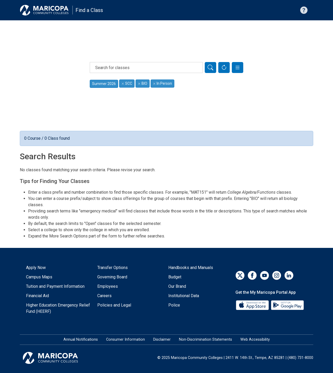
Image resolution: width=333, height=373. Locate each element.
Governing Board (112, 276)
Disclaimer (162, 339)
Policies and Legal (114, 305)
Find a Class (89, 10)
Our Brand (177, 286)
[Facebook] (252, 275)
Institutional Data (183, 295)
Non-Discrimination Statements (205, 339)
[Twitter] (240, 275)
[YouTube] (264, 275)
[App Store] (252, 304)
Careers (104, 295)
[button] (237, 67)
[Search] (210, 67)
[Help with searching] (304, 10)
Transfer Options (112, 267)
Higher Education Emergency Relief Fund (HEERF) (58, 308)
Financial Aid (37, 295)
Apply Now (36, 267)
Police (174, 305)
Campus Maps (39, 276)
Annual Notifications (80, 339)
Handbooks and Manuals (190, 267)
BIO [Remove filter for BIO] (142, 83)
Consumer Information (125, 339)
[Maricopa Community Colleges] (57, 358)
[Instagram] (276, 275)
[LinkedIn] (288, 275)
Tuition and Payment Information (55, 286)
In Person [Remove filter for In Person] (162, 83)
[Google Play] (287, 304)
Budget (174, 276)
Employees (107, 286)
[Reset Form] (224, 67)
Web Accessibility (255, 339)
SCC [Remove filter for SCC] (126, 83)
